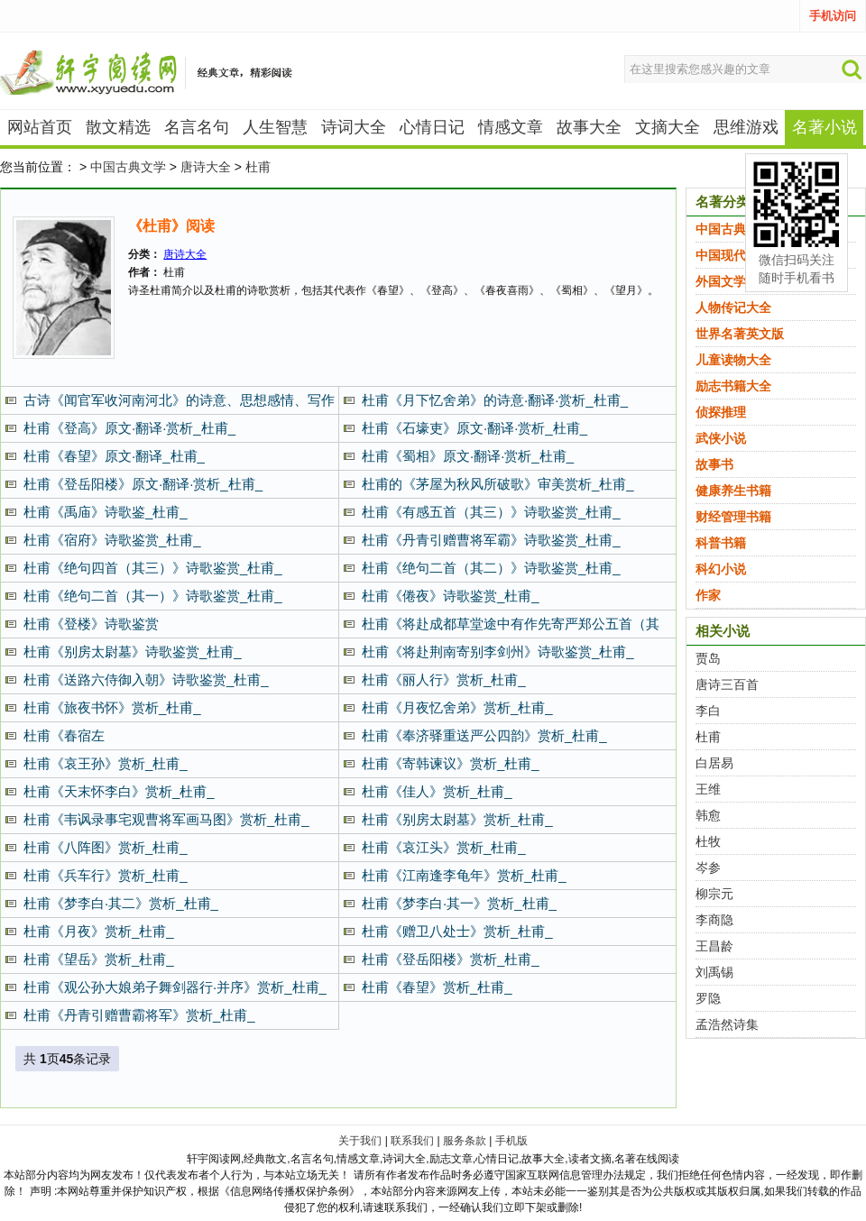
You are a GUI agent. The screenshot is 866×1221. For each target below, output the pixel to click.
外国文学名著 (733, 281)
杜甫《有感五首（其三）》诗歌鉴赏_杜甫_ (491, 511)
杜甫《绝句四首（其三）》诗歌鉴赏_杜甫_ (152, 567)
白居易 (714, 763)
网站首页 (39, 127)
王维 (708, 789)
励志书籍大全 (733, 386)
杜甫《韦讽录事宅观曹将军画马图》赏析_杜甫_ (166, 819)
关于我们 (360, 1140)
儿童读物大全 (733, 360)
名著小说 (824, 127)
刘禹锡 (714, 972)
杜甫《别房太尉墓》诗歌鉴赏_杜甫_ (132, 651)
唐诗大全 (205, 167)
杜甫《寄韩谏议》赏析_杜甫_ (450, 763)
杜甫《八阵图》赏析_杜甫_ (105, 847)
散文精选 (118, 127)
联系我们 (412, 1140)
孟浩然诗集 (727, 1024)
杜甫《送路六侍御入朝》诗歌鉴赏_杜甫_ (146, 679)
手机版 (511, 1140)
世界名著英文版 (740, 333)
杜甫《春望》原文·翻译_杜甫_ (114, 456)
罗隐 (708, 998)
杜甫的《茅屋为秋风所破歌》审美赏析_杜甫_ (498, 483)
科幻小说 (721, 569)
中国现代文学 (733, 255)
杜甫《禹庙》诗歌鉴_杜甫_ (105, 511)
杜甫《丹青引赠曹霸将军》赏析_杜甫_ (139, 1015)
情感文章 (510, 127)
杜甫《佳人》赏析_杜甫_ (437, 791)
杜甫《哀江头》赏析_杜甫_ (444, 847)
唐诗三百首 (727, 684)
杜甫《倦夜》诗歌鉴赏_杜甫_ (450, 595)
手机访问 (832, 16)
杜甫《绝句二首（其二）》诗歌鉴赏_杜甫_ (491, 567)
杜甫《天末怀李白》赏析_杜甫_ (119, 791)
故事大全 (589, 127)
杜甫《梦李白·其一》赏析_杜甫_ (459, 903)
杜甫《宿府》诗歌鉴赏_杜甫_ (112, 539)
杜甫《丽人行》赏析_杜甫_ (444, 679)
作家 (708, 595)
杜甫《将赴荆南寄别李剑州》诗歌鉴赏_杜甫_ (498, 651)
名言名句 (196, 127)
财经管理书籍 (733, 517)
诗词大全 (353, 127)
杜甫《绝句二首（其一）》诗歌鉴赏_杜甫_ (152, 595)
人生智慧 (275, 127)
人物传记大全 (733, 307)
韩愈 (708, 815)
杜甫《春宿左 (64, 735)
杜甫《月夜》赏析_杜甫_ (98, 931)
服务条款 (464, 1140)
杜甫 (258, 167)
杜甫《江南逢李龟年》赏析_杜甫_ (464, 875)
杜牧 (708, 841)
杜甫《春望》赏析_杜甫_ (437, 987)
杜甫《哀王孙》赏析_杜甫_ (105, 763)
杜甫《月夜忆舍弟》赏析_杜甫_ (457, 707)
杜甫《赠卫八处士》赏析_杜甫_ (457, 931)
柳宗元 (714, 893)
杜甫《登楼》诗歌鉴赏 (91, 623)
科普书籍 (721, 543)
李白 (708, 710)
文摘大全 (667, 127)
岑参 (708, 867)
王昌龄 (714, 946)
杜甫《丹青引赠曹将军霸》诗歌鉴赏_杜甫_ (491, 539)
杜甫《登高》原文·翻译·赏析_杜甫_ (129, 428)
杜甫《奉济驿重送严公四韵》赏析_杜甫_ (484, 735)
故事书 (714, 464)
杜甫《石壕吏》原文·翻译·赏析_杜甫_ (474, 428)
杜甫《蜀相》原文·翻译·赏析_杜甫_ (468, 456)
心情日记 (432, 127)
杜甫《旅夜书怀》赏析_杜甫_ (112, 707)
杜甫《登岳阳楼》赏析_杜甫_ (450, 959)
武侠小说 (721, 438)
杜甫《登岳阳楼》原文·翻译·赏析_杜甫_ (143, 483)
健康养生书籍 (733, 490)
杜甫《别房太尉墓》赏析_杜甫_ (457, 819)
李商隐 (714, 920)
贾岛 (708, 658)
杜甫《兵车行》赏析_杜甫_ (105, 875)
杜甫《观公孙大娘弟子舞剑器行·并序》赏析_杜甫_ (175, 987)
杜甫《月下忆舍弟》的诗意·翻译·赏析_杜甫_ (495, 400)
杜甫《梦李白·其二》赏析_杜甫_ (120, 903)
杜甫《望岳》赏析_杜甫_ (98, 959)
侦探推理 (721, 412)
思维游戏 (746, 127)
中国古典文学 (128, 167)
